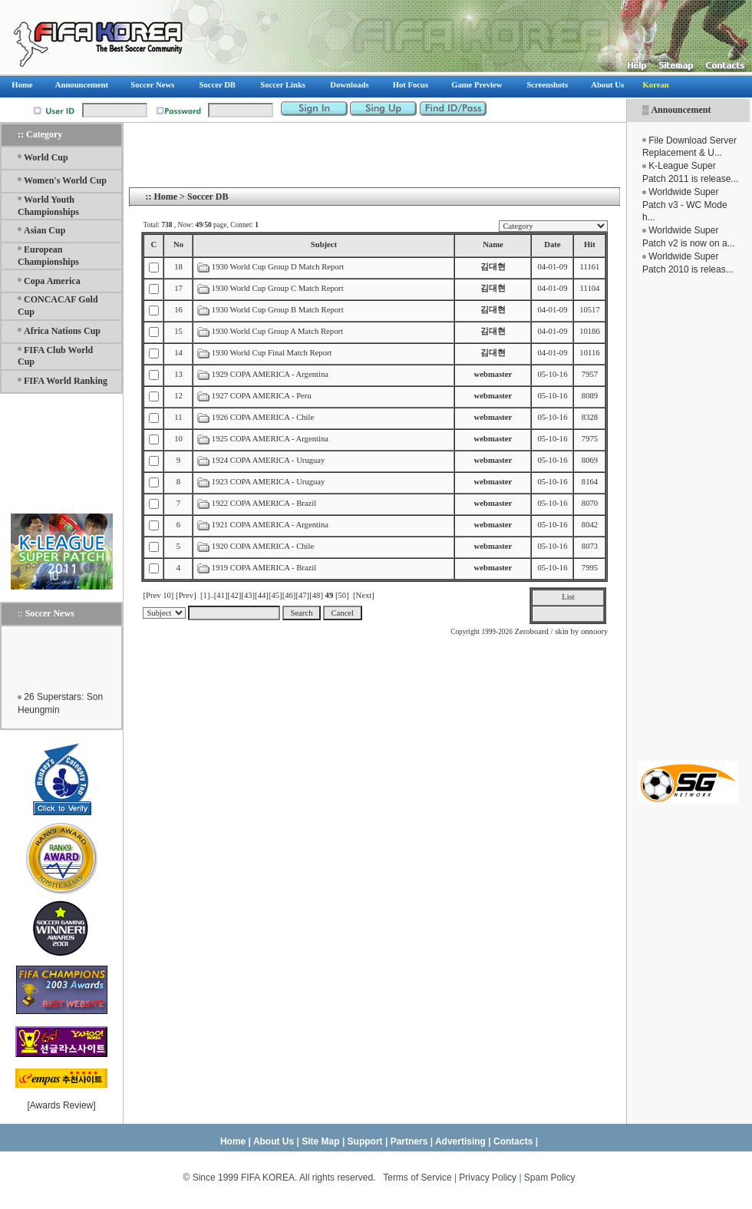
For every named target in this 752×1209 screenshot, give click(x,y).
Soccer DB (207, 196)
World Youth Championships (48, 205)
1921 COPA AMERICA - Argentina (270, 524)
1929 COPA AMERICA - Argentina (270, 374)
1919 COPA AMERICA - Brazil (264, 567)
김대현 (493, 267)
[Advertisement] (688, 518)
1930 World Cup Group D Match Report (278, 267)
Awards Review (61, 1105)
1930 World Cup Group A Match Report (277, 331)
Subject (324, 244)
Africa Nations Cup (62, 330)
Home (165, 196)
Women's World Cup (65, 180)
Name (493, 244)
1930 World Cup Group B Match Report (278, 310)
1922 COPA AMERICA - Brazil (264, 503)
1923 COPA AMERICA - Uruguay (268, 481)
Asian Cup (44, 230)
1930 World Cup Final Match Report (272, 352)
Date (552, 244)
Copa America (52, 281)
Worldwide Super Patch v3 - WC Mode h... (684, 205)
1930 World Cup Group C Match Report (278, 288)
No (178, 244)
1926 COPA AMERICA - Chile (263, 417)
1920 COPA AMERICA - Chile (263, 546)
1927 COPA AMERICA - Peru (262, 395)
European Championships (48, 255)
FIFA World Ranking (65, 380)
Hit (589, 244)
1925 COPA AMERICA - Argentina (270, 438)
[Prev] (186, 595)
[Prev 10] (158, 595)
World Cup (46, 157)
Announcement (681, 109)
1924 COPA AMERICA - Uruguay (268, 460)
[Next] (363, 595)
